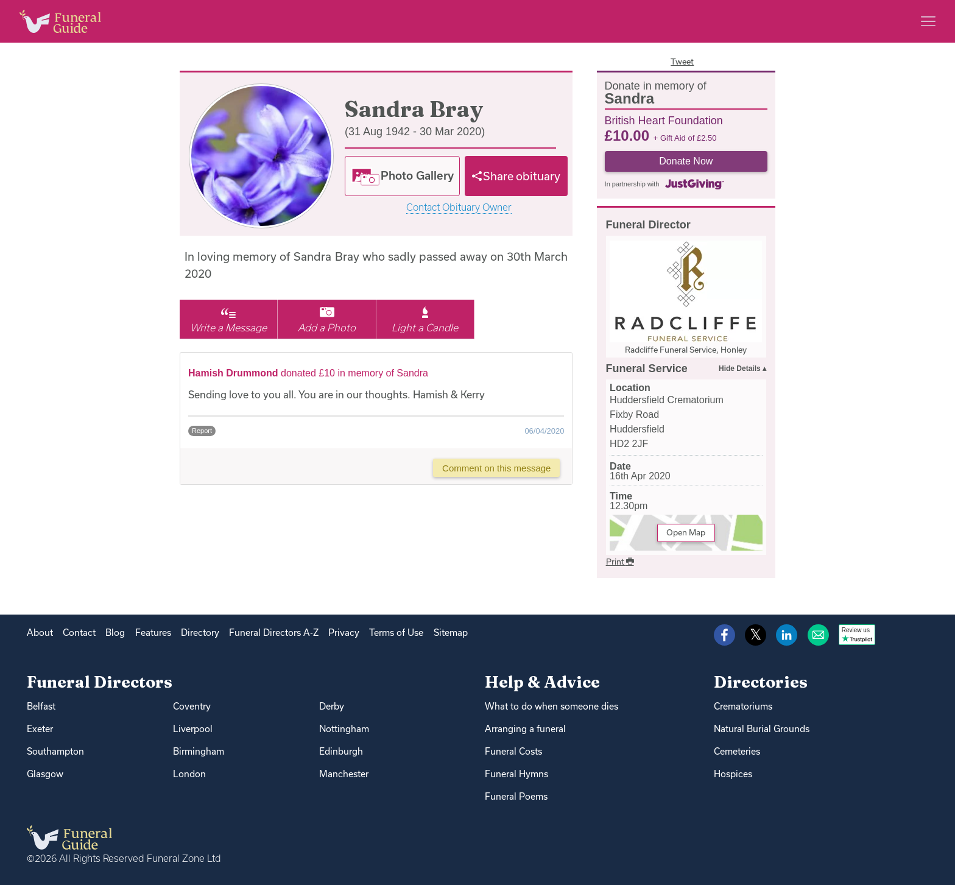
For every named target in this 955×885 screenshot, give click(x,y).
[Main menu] (928, 21)
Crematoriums (743, 706)
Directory (200, 632)
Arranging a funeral (525, 729)
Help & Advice (542, 682)
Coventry (192, 706)
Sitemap (451, 632)
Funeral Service (647, 368)
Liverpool (193, 729)
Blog (115, 632)
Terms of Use (396, 632)
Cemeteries (737, 751)
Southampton (55, 751)
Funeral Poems (516, 796)
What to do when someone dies (551, 706)
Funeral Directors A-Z (274, 632)
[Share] (516, 176)
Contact (79, 632)
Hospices (733, 774)
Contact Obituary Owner (459, 207)
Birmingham (198, 751)
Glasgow (45, 774)
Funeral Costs (513, 751)
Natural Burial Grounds (761, 729)
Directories (761, 682)
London (189, 774)
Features (153, 632)
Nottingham (344, 729)
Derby (331, 706)
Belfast (41, 706)
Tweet (682, 61)
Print (620, 561)
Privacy (343, 632)
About (40, 632)
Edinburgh (341, 751)
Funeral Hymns (516, 774)
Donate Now (686, 161)
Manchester (343, 774)
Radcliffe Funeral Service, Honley (686, 349)
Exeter (40, 729)
